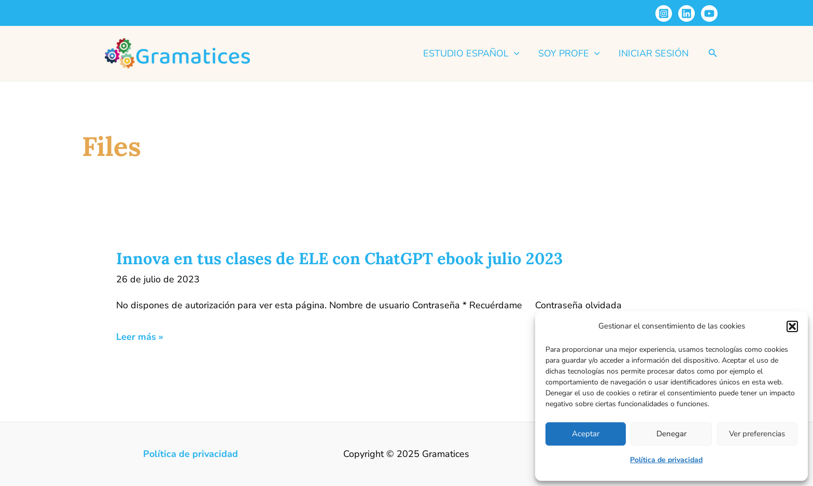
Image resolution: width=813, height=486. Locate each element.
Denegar (671, 433)
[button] (792, 326)
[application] (514, 53)
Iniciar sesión (654, 53)
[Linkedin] (686, 13)
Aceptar (585, 433)
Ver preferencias (757, 433)
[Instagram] (663, 13)
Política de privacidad (666, 460)
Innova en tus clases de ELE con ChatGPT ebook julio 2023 (339, 258)
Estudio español (471, 53)
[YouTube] (709, 13)
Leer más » (139, 337)
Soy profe (569, 53)
